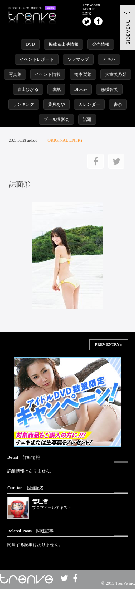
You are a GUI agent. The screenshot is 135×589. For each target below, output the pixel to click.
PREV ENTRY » (108, 345)
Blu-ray (81, 89)
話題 (87, 119)
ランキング (23, 104)
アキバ (108, 59)
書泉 (118, 104)
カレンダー (89, 104)
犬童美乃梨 (115, 74)
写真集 (15, 74)
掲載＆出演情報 (64, 44)
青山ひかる (28, 89)
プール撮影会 (56, 119)
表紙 (56, 89)
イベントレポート (37, 59)
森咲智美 (109, 89)
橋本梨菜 (82, 74)
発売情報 (100, 44)
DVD (30, 44)
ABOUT (88, 9)
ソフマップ (78, 59)
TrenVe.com (91, 5)
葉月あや (56, 104)
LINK (86, 13)
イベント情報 (48, 74)
